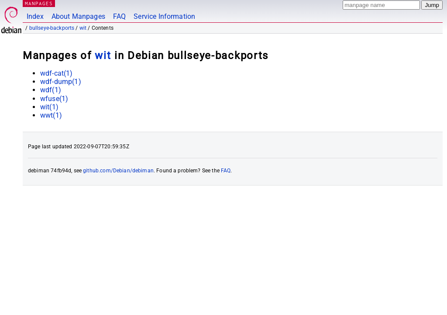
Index (35, 16)
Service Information (164, 16)
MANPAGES (39, 3)
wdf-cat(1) (56, 73)
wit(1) (49, 107)
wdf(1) (50, 90)
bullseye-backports (52, 28)
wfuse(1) (54, 98)
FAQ (119, 16)
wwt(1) (51, 115)
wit (82, 28)
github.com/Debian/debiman (118, 171)
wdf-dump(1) (60, 81)
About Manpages (78, 16)
